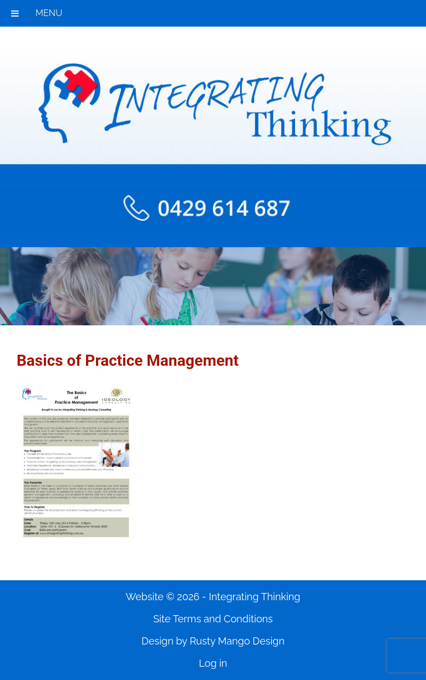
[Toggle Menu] (15, 13)
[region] (213, 286)
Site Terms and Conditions (213, 619)
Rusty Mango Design (237, 641)
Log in (213, 663)
